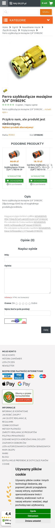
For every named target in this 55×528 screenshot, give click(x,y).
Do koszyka (14, 181)
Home (5, 27)
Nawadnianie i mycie (31, 27)
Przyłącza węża (28, 30)
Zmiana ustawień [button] (33, 521)
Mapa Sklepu (8, 450)
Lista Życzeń (8, 362)
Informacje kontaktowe (15, 411)
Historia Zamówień (12, 358)
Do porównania (14, 184)
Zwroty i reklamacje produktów (19, 432)
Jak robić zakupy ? (11, 415)
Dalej (46, 330)
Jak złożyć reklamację (14, 418)
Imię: (6, 255)
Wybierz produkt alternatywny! (27, 122)
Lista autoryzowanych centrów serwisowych (26, 446)
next (48, 167)
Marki (5, 453)
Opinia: (8, 266)
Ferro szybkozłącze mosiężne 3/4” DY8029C (22, 33)
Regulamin (7, 422)
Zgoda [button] (33, 511)
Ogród (15, 27)
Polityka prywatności (13, 436)
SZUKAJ (45, 12)
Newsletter (8, 366)
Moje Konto (8, 355)
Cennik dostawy (10, 425)
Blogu (5, 457)
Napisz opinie (31, 105)
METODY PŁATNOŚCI (11, 429)
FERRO (12, 135)
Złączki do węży (9, 30)
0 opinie (19, 105)
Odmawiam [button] (33, 516)
